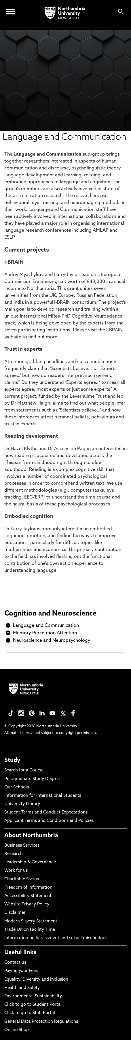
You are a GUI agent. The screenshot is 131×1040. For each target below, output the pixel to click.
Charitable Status (21, 879)
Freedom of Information (28, 888)
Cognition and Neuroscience (50, 613)
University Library (22, 804)
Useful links (20, 953)
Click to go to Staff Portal (29, 1013)
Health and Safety (22, 988)
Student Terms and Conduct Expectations (46, 812)
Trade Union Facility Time (29, 930)
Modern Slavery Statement (30, 921)
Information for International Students (42, 796)
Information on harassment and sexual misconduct (55, 938)
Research (13, 854)
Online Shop (16, 1030)
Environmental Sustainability (33, 996)
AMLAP (101, 230)
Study (12, 760)
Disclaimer (15, 913)
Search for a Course (23, 770)
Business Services (21, 845)
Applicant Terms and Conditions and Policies (49, 821)
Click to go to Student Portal (33, 1005)
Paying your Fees (21, 971)
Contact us (15, 962)
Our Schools (16, 787)
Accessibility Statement (28, 896)
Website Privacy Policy (26, 904)
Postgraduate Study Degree (32, 779)
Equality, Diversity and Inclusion (36, 979)
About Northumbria (31, 836)
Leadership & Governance (30, 862)
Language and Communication (46, 625)
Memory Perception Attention (45, 633)
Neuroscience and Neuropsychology (51, 640)
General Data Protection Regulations (41, 1022)
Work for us (16, 871)
